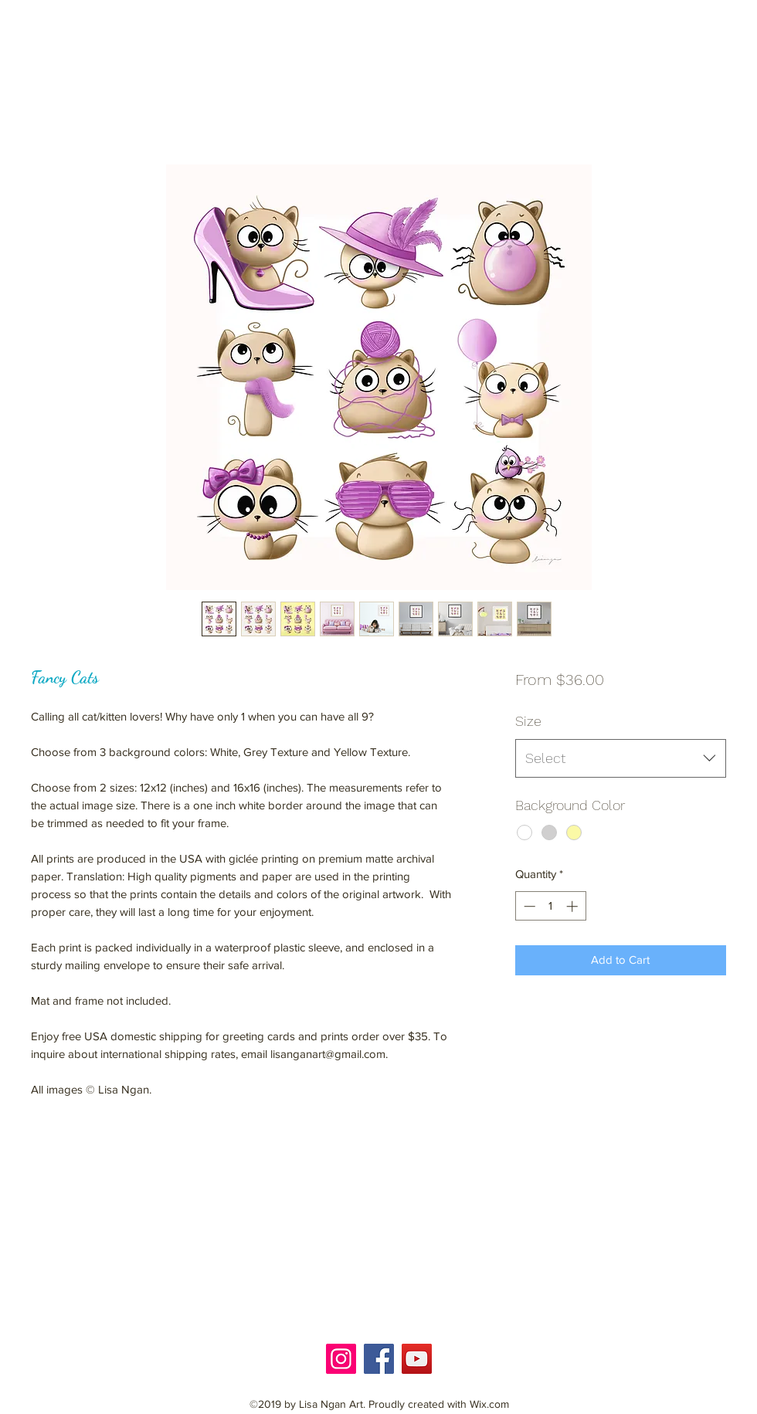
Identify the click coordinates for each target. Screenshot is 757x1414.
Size (528, 721)
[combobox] (620, 758)
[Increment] (573, 906)
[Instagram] (341, 1359)
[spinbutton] (550, 906)
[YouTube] (417, 1359)
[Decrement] (528, 906)
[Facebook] (379, 1359)
